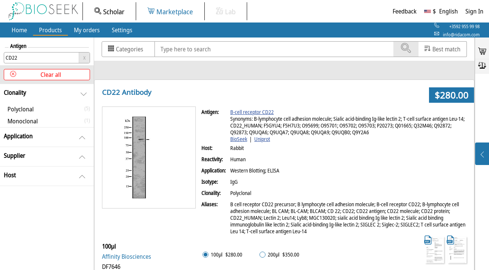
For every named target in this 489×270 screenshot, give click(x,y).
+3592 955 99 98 (464, 26)
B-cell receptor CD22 (252, 112)
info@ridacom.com (461, 35)
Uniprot (262, 139)
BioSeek (238, 139)
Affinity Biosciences (126, 256)
